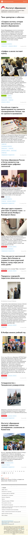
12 (23, 471)
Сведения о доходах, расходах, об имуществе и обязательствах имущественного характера (14, 507)
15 (6, 473)
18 (12, 473)
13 (2, 473)
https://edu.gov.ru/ (5, 522)
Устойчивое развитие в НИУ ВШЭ (8, 493)
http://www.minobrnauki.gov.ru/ (7, 520)
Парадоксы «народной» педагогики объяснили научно (13, 277)
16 (8, 473)
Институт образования (16, 8)
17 (10, 473)
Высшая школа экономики (8, 1)
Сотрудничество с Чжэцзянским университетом (12, 384)
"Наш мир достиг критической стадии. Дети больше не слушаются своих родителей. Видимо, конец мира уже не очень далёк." (13, 260)
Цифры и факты (5, 489)
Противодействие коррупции (7, 504)
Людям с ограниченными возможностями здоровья (11, 511)
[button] (2, 290)
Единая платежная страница (7, 513)
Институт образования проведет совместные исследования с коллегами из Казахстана (12, 426)
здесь (23, 528)
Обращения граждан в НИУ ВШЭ (8, 501)
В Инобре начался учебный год (13, 332)
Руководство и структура (6, 491)
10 (19, 471)
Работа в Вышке (4, 515)
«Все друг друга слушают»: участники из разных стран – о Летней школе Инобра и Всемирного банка (13, 211)
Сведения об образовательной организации (10, 509)
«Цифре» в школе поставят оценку (12, 52)
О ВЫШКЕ (4, 487)
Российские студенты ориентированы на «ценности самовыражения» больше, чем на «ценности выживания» (13, 110)
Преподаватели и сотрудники (7, 495)
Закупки (3, 499)
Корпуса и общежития (6, 497)
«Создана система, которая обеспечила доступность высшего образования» (12, 23)
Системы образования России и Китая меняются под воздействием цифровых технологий (13, 163)
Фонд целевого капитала (6, 502)
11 (21, 471)
